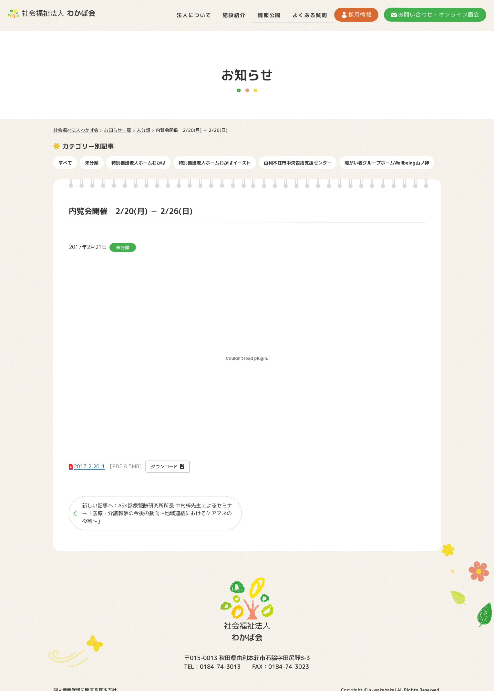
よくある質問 (298, 14)
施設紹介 (212, 14)
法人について (166, 14)
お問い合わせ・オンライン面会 (436, 14)
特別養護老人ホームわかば (138, 160)
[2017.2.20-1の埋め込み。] (247, 356)
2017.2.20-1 (89, 464)
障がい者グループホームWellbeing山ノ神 (387, 160)
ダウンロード (164, 464)
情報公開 (252, 14)
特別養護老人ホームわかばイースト (215, 160)
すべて (65, 160)
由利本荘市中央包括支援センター (298, 160)
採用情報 (352, 14)
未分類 (91, 160)
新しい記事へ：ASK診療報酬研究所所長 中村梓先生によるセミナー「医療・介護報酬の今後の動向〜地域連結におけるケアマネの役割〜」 (157, 511)
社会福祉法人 (51, 13)
